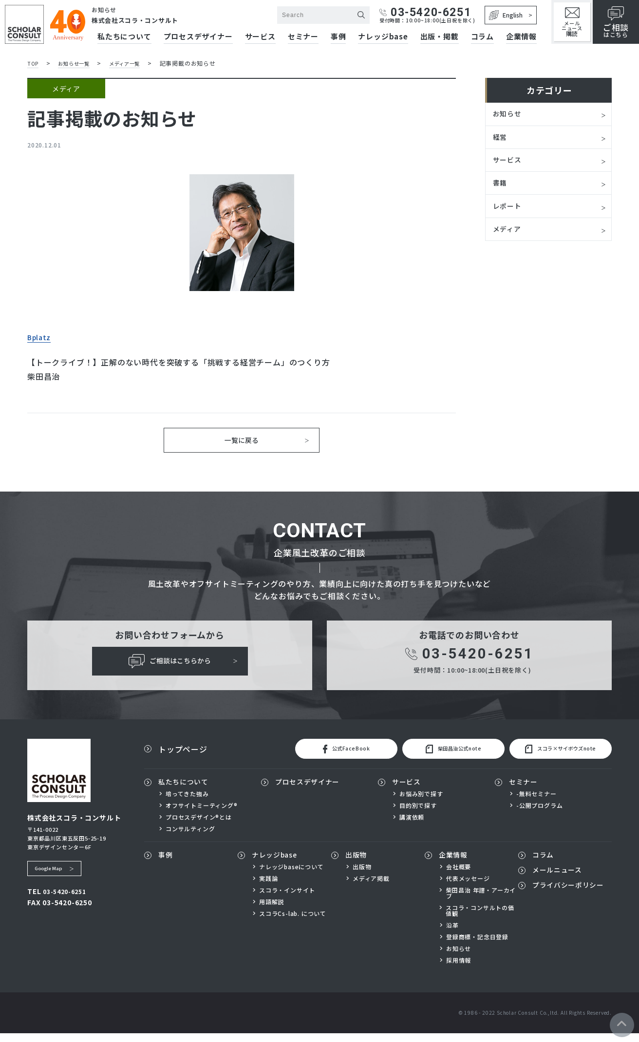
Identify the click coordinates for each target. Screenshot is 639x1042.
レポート (509, 213)
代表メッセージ (468, 887)
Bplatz (41, 336)
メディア (509, 238)
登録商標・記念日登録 (477, 946)
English (506, 15)
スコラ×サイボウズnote (556, 755)
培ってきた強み (187, 802)
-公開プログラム (539, 814)
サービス (260, 37)
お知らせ (509, 114)
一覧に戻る (241, 442)
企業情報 (521, 37)
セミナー (303, 37)
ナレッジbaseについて (291, 875)
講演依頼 (411, 825)
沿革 (452, 934)
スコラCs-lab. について (292, 922)
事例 (338, 37)
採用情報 (458, 969)
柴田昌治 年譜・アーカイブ (481, 902)
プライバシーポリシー (569, 899)
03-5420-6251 (425, 12)
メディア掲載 (371, 887)
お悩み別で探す (421, 802)
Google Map (51, 874)
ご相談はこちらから (169, 666)
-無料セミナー (536, 802)
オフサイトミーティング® (202, 814)
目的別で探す (418, 814)
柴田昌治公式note (445, 755)
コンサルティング (190, 837)
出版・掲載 (439, 37)
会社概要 (458, 875)
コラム (482, 37)
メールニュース (572, 22)
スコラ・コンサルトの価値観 (480, 919)
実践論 (268, 887)
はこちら (616, 22)
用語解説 (271, 911)
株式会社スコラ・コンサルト (141, 20)
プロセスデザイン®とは (199, 825)
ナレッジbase (383, 37)
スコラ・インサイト (287, 899)
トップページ (182, 756)
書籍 (501, 189)
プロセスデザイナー (198, 37)
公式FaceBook (338, 755)
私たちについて (187, 790)
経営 (501, 139)
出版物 (357, 864)
